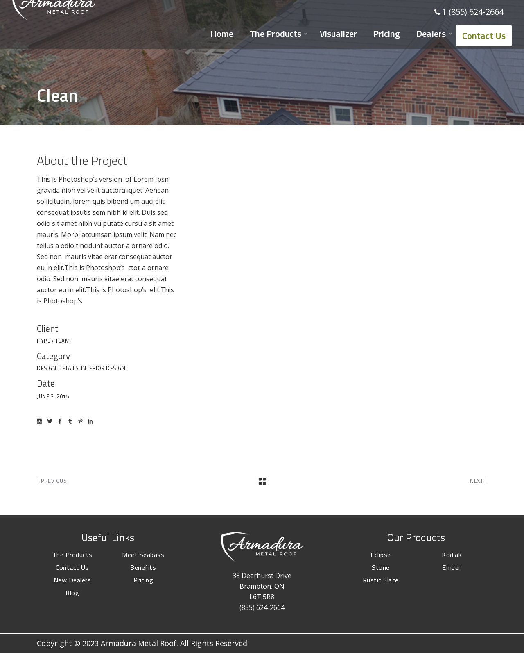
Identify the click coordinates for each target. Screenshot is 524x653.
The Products (72, 555)
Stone (381, 567)
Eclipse (380, 555)
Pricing (143, 580)
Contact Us (72, 567)
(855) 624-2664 (262, 607)
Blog (72, 593)
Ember (451, 567)
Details (68, 368)
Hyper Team (53, 341)
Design (46, 368)
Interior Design (103, 368)
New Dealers (72, 580)
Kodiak (451, 555)
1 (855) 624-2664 (473, 11)
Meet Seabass (143, 555)
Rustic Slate (381, 580)
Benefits (143, 567)
